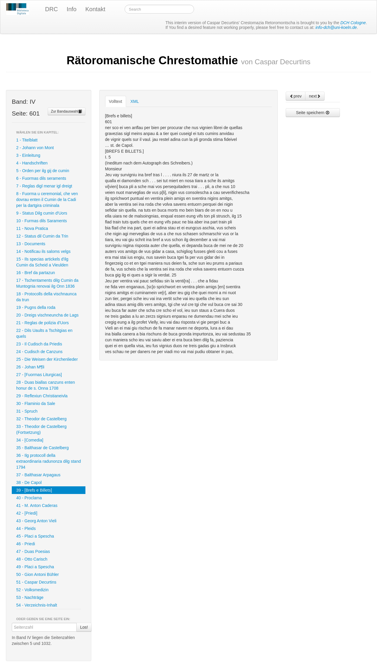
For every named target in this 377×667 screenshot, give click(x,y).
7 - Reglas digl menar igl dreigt (44, 186)
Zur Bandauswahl (66, 111)
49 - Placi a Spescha (35, 566)
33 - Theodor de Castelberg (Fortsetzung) (41, 429)
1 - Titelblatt (26, 140)
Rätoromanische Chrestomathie (188, 60)
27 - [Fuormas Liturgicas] (39, 374)
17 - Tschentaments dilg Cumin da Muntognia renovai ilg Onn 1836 (47, 283)
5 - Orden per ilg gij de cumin (42, 170)
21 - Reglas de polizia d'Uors (42, 322)
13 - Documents (30, 243)
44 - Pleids (26, 528)
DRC (51, 9)
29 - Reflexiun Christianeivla (41, 395)
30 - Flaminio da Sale (35, 403)
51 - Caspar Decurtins (36, 582)
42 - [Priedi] (26, 513)
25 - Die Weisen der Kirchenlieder (47, 359)
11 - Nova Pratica (32, 228)
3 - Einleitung (28, 155)
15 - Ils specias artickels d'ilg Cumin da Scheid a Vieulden (42, 262)
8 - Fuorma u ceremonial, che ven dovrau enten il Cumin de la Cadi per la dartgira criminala (47, 199)
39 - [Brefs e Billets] (34, 490)
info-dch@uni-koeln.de (336, 27)
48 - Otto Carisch (31, 559)
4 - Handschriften (32, 163)
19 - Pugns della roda (35, 307)
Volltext (115, 101)
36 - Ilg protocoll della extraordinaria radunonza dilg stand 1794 (48, 461)
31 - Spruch (26, 411)
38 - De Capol (29, 482)
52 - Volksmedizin (32, 589)
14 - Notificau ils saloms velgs (43, 251)
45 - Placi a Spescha (35, 536)
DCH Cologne (353, 22)
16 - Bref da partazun (35, 272)
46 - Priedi (25, 543)
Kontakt (95, 9)
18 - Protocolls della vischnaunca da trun (46, 296)
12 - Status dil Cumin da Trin (42, 236)
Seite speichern (313, 112)
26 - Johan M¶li (30, 367)
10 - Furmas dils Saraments (41, 220)
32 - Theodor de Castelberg (41, 418)
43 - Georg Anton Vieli (36, 520)
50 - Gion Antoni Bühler (37, 574)
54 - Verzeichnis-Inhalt (36, 605)
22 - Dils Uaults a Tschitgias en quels (44, 333)
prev (296, 96)
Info (71, 9)
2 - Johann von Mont (35, 147)
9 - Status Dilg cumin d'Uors (41, 213)
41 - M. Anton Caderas (36, 505)
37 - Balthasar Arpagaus (38, 474)
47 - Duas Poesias (33, 551)
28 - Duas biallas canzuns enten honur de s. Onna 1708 (45, 385)
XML (134, 101)
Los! (84, 627)
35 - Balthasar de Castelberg (42, 447)
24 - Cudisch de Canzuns (39, 351)
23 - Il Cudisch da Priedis (39, 344)
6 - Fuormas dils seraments (41, 178)
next (315, 96)
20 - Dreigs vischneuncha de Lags (47, 315)
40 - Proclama (29, 497)
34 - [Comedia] (29, 440)
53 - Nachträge (30, 597)
